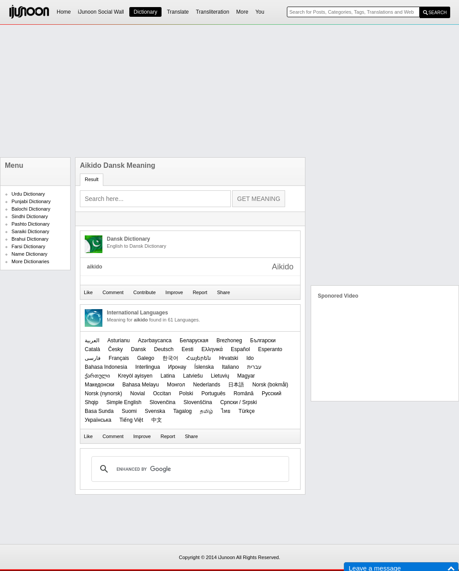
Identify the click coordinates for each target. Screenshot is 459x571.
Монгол (176, 385)
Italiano (230, 367)
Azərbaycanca (154, 340)
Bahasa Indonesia (106, 367)
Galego (145, 358)
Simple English (123, 402)
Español (240, 349)
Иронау (177, 367)
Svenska (155, 411)
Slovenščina (198, 402)
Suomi (129, 411)
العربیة (92, 340)
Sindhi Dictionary (29, 216)
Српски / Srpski (238, 402)
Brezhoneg (229, 340)
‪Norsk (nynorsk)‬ (103, 393)
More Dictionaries (30, 261)
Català (92, 349)
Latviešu (193, 376)
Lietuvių (220, 376)
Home (64, 12)
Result (91, 179)
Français (119, 358)
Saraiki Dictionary (30, 231)
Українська (98, 420)
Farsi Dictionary (28, 246)
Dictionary (145, 12)
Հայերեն (198, 358)
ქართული (97, 376)
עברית (254, 367)
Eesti (187, 349)
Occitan (162, 393)
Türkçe (247, 411)
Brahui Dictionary (30, 239)
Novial (137, 393)
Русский (272, 393)
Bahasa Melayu (140, 385)
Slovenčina (163, 402)
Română (243, 393)
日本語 (236, 385)
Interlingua (147, 367)
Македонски (99, 385)
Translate (178, 12)
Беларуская (194, 340)
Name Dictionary (29, 254)
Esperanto (270, 349)
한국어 (170, 358)
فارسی (93, 358)
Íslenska (204, 367)
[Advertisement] (130, 91)
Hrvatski (228, 358)
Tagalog (182, 411)
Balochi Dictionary (30, 209)
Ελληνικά (211, 349)
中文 (156, 420)
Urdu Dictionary (28, 194)
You (260, 12)
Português (213, 393)
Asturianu (118, 340)
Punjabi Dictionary (31, 201)
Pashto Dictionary (30, 224)
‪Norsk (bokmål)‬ (270, 385)
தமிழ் (206, 411)
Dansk (138, 349)
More (242, 12)
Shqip (91, 402)
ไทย (225, 411)
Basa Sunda (99, 411)
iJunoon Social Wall (101, 12)
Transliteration (213, 12)
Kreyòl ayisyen (135, 376)
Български (263, 340)
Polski (186, 393)
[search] (189, 469)
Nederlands (206, 385)
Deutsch (163, 349)
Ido (250, 358)
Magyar (246, 376)
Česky (115, 349)
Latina (168, 376)
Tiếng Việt (131, 420)
